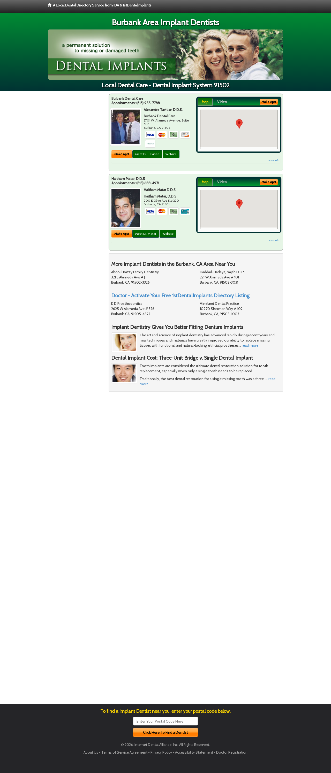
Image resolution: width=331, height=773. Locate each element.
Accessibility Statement (194, 752)
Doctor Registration (231, 752)
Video (222, 102)
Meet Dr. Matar (145, 234)
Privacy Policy (161, 752)
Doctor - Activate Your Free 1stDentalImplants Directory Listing (180, 295)
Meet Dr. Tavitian (147, 154)
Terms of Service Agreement (124, 752)
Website (171, 154)
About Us (91, 752)
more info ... (274, 160)
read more (250, 345)
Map (205, 102)
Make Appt (121, 154)
